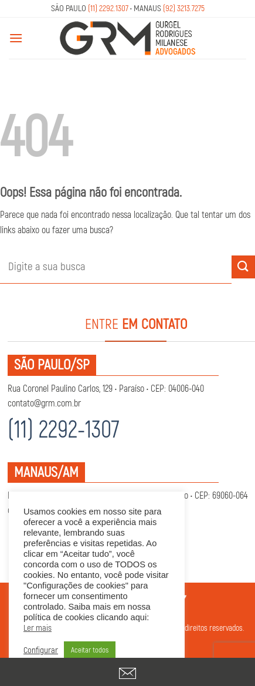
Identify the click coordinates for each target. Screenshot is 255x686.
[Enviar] (243, 266)
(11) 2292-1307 (64, 430)
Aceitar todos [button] (89, 650)
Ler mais (37, 628)
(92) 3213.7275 (184, 8)
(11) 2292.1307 (108, 8)
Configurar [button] (40, 650)
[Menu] (16, 37)
